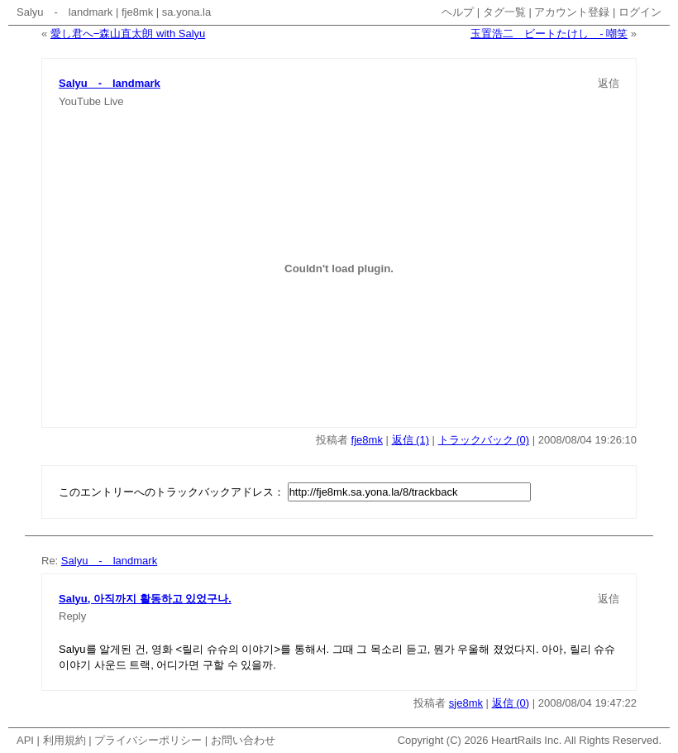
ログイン (639, 12)
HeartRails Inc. (526, 740)
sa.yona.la (186, 12)
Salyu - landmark (64, 12)
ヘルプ (458, 12)
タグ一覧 (504, 12)
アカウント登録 (571, 12)
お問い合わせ (243, 740)
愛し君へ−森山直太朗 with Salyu (127, 33)
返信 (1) (411, 440)
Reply (72, 616)
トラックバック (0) (484, 440)
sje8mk (466, 703)
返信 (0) (511, 703)
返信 (608, 83)
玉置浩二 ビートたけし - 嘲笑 (549, 33)
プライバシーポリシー (148, 740)
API (25, 740)
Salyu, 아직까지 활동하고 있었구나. (145, 598)
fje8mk (137, 12)
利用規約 (64, 740)
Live (114, 101)
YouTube (80, 101)
